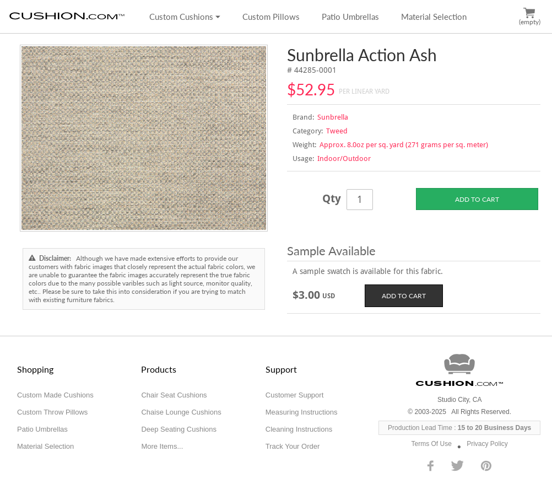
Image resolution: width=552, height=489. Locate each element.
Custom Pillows (271, 17)
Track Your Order (293, 446)
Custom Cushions (184, 17)
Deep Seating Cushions (179, 429)
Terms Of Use (432, 444)
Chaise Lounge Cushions (181, 412)
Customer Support (295, 395)
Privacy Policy (487, 444)
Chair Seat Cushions (174, 395)
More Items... (162, 446)
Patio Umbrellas (350, 17)
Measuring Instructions (302, 412)
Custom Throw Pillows (52, 412)
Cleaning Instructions (299, 429)
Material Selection (434, 17)
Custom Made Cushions (55, 395)
